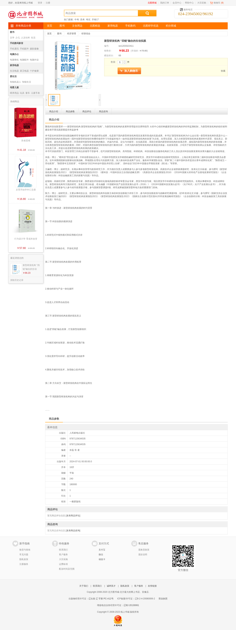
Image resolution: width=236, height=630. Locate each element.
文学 (12, 37)
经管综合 (85, 33)
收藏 (223, 71)
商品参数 (70, 111)
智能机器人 (15, 82)
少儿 (17, 37)
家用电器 (112, 25)
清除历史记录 (16, 280)
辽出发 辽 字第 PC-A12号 (101, 598)
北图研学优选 (150, 25)
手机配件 (24, 48)
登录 (40, 2)
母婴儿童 (14, 87)
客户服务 (63, 554)
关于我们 (83, 586)
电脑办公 (14, 54)
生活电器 (14, 71)
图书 (62, 25)
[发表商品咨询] (73, 530)
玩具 (22, 93)
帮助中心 (189, 2)
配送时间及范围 (66, 569)
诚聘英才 (111, 586)
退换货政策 (143, 549)
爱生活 (13, 76)
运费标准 (63, 564)
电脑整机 (14, 59)
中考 (76, 19)
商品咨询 (103, 111)
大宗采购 (201, 2)
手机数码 (130, 25)
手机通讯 (14, 48)
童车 (27, 93)
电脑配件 (24, 59)
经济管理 (71, 33)
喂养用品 (14, 93)
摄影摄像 (34, 48)
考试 (88, 19)
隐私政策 (23, 559)
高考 (82, 19)
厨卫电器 (24, 71)
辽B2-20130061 (131, 605)
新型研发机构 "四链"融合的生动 (31, 267)
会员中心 (177, 2)
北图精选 (95, 25)
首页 (49, 25)
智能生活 (26, 82)
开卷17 (95, 19)
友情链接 (152, 586)
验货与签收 (24, 549)
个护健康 (34, 71)
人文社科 (25, 37)
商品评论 (86, 111)
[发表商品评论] (73, 515)
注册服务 (23, 564)
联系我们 (63, 549)
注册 (48, 2)
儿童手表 (35, 93)
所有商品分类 (23, 25)
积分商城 (171, 25)
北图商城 (152, 2)
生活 (33, 37)
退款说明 (142, 554)
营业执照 (163, 598)
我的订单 (164, 2)
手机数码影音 (16, 43)
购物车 (217, 2)
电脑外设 (34, 59)
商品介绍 (53, 111)
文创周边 (77, 25)
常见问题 (23, 554)
